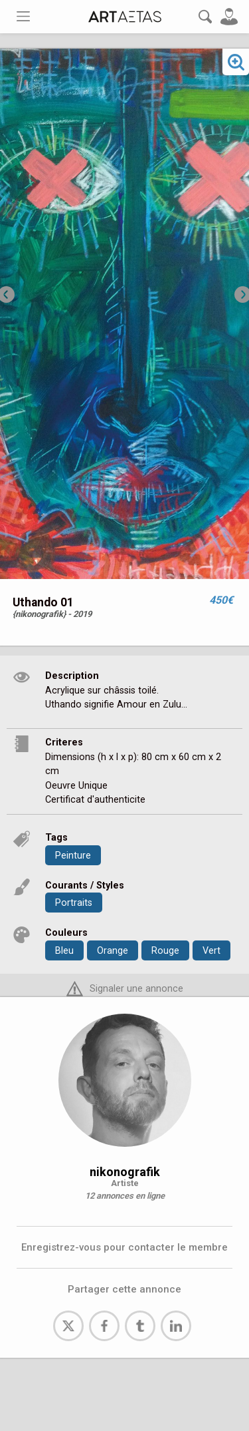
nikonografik (125, 1172)
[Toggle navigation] (23, 16)
